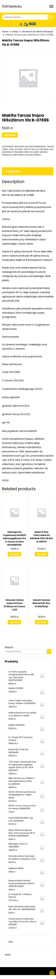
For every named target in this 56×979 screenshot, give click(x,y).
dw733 (27, 149)
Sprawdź (9, 135)
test (10, 941)
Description (13, 171)
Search (9, 647)
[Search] (49, 651)
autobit (19, 149)
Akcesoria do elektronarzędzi (30, 146)
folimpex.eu (12, 6)
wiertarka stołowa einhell (27, 154)
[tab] (27, 171)
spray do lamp (31, 152)
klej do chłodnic (40, 149)
